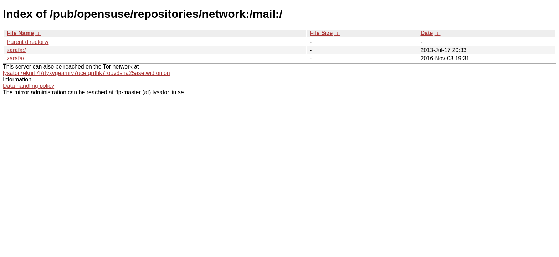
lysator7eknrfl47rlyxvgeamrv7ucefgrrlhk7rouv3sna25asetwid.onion (86, 73)
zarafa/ (15, 58)
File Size (321, 33)
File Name (20, 33)
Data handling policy (28, 86)
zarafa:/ (16, 50)
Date (426, 33)
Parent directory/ (27, 42)
